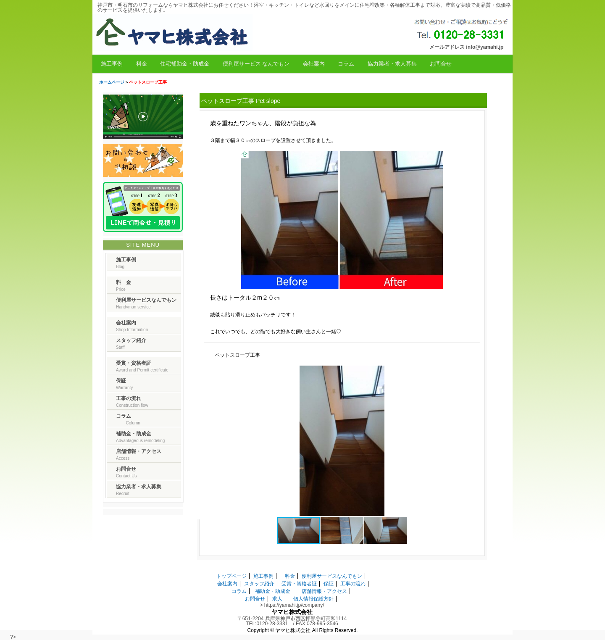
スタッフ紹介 (259, 584)
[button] (468, 373)
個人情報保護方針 (313, 599)
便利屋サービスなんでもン (332, 576)
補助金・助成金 (272, 591)
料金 (141, 64)
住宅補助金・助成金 (184, 64)
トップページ (231, 576)
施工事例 (112, 64)
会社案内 (314, 64)
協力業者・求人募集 (392, 64)
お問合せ (441, 64)
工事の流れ (353, 584)
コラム (346, 64)
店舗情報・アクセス (324, 591)
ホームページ (111, 82)
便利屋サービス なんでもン (256, 64)
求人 (277, 599)
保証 (329, 584)
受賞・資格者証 (299, 584)
